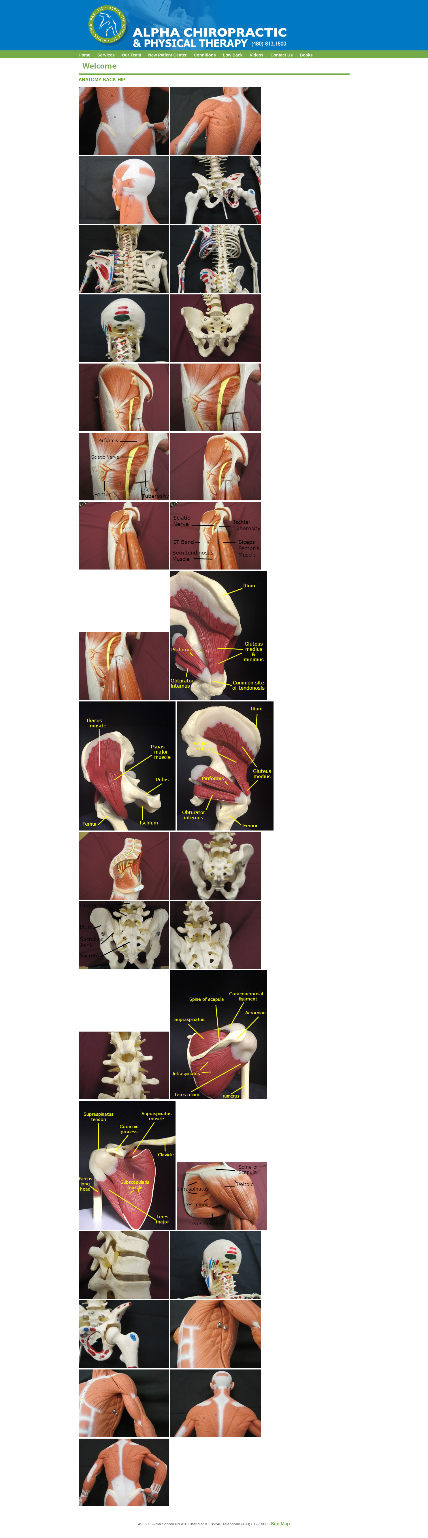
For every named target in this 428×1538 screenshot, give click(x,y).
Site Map (280, 1523)
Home (84, 55)
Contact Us (281, 55)
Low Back (232, 55)
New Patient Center (167, 55)
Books (306, 55)
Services (106, 55)
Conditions (205, 55)
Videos (256, 55)
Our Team (131, 55)
